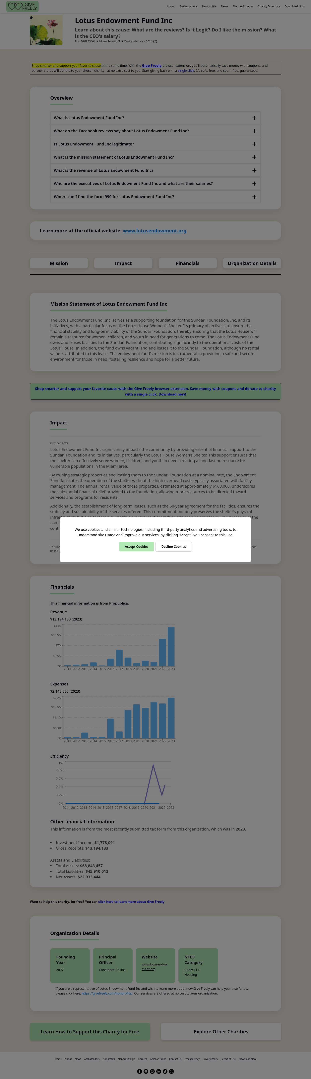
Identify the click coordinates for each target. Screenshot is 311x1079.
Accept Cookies (136, 546)
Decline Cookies (173, 546)
